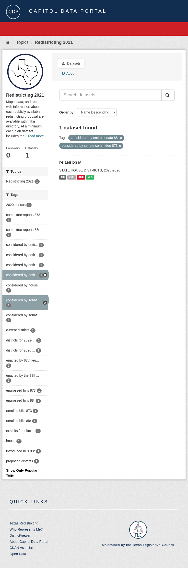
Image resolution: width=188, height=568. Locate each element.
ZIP (63, 177)
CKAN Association (23, 548)
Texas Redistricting (24, 523)
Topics (22, 42)
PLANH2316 (70, 163)
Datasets (71, 63)
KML (71, 177)
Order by (66, 112)
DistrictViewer (20, 535)
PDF (80, 177)
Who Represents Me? (26, 529)
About (68, 73)
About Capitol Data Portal (29, 542)
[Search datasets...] (110, 95)
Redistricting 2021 (54, 42)
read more (36, 136)
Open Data (18, 554)
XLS (90, 177)
